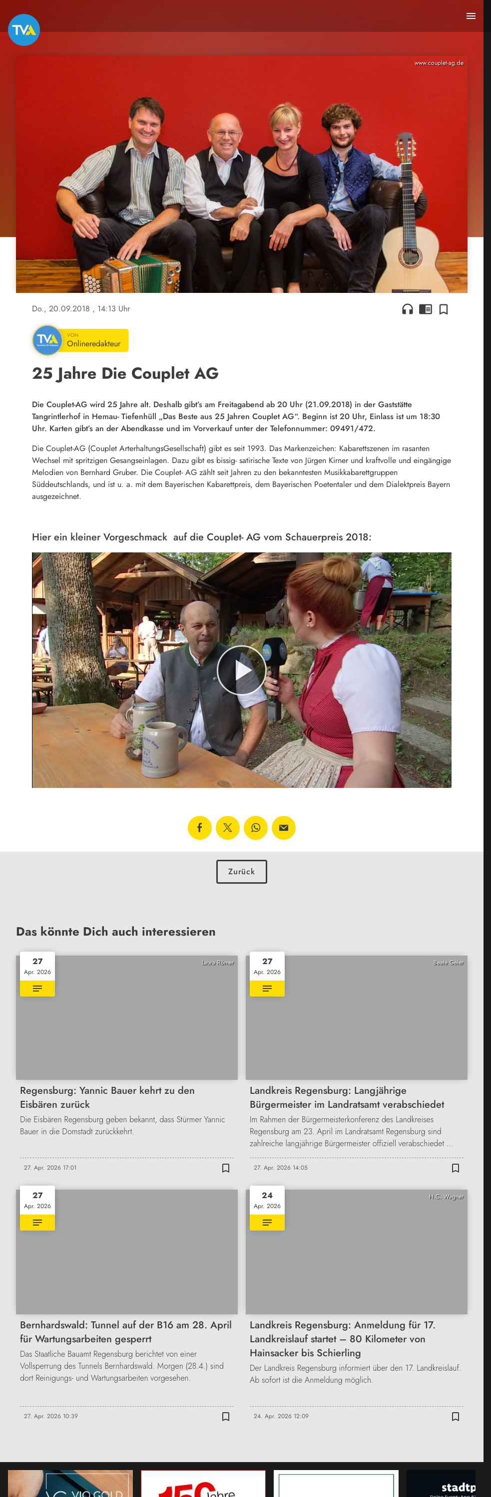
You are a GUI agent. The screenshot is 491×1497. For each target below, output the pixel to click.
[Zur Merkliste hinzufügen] (444, 309)
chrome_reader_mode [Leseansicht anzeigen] (426, 309)
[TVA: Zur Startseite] (24, 30)
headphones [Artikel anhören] (408, 309)
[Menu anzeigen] (471, 16)
